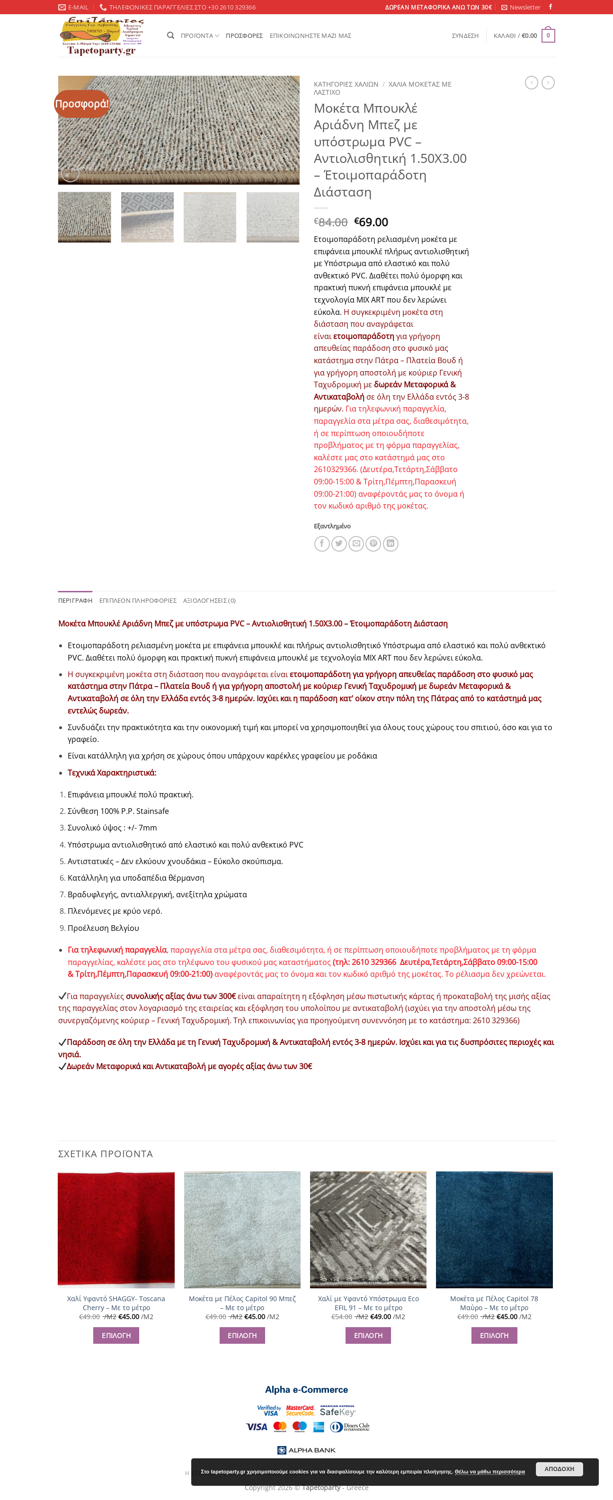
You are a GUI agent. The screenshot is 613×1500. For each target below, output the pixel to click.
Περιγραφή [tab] (75, 600)
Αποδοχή (559, 1469)
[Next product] (531, 82)
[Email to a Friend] (356, 544)
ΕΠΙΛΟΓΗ (116, 1335)
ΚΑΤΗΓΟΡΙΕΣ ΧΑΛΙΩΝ (346, 84)
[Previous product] (548, 82)
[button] (521, 7)
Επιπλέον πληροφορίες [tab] (138, 600)
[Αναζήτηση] (170, 36)
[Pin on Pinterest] (373, 544)
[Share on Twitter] (339, 544)
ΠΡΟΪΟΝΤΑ (200, 35)
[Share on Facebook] (322, 544)
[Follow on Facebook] (550, 7)
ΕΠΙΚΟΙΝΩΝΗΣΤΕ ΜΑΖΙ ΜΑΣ (311, 35)
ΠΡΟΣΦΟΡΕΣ (244, 35)
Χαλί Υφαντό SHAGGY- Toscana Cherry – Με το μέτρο (116, 1303)
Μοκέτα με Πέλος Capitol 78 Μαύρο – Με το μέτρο (494, 1303)
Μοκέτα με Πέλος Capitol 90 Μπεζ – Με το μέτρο (242, 1303)
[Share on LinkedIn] (391, 544)
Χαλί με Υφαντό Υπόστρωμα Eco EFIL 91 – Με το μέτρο (368, 1303)
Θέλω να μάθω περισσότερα (490, 1471)
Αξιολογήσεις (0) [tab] (209, 600)
